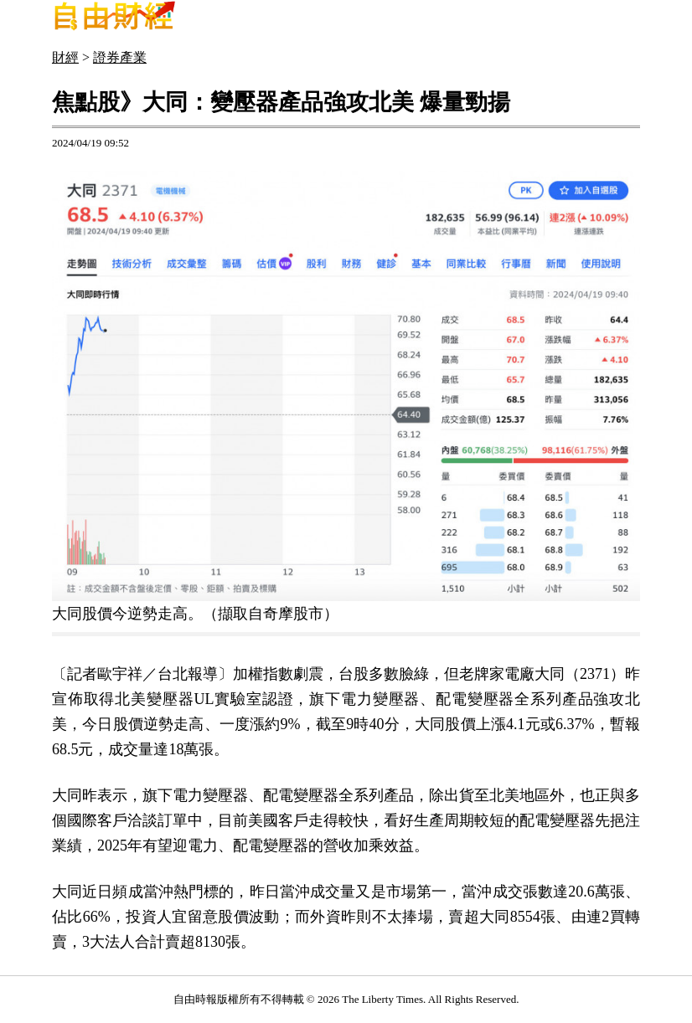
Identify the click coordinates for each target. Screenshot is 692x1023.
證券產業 (120, 57)
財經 (65, 57)
